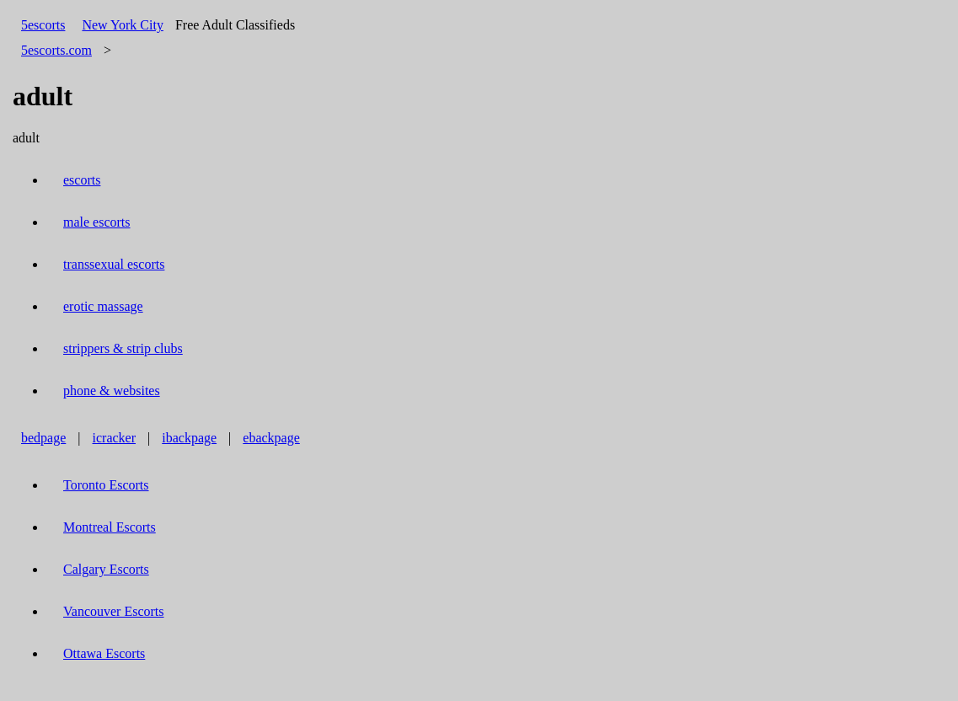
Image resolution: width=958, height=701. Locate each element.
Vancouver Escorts (113, 611)
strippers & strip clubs (123, 348)
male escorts (97, 222)
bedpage (43, 438)
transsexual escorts (113, 264)
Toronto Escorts (106, 485)
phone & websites (111, 390)
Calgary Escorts (106, 569)
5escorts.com (56, 50)
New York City (122, 25)
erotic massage (103, 306)
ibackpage (189, 438)
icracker (114, 438)
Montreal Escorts (109, 527)
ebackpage (271, 438)
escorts (81, 180)
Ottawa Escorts (104, 653)
